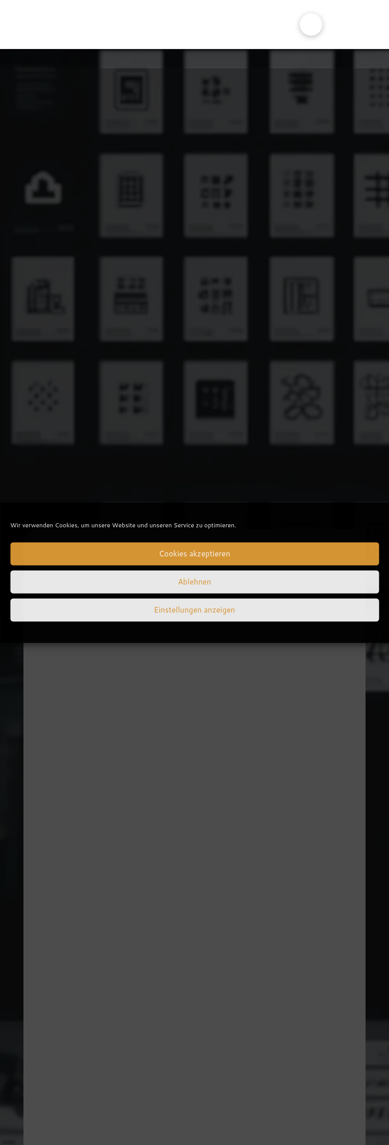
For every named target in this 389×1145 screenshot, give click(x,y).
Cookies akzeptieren (194, 553)
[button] (311, 24)
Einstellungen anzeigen (194, 609)
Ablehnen (194, 581)
